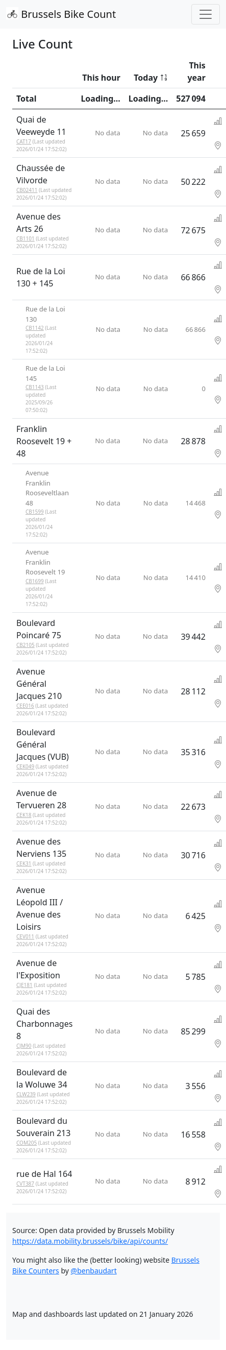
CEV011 (25, 936)
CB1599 (35, 511)
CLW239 (26, 1094)
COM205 (26, 1142)
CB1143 (35, 387)
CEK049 (25, 766)
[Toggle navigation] (205, 14)
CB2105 (25, 644)
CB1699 (35, 581)
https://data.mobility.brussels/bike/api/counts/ (90, 1241)
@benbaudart (94, 1270)
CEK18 (24, 814)
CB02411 (26, 190)
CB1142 (35, 327)
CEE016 (25, 705)
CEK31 (24, 863)
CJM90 (24, 1045)
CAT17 (23, 141)
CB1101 (25, 238)
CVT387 (25, 1183)
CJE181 (24, 985)
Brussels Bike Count (61, 14)
